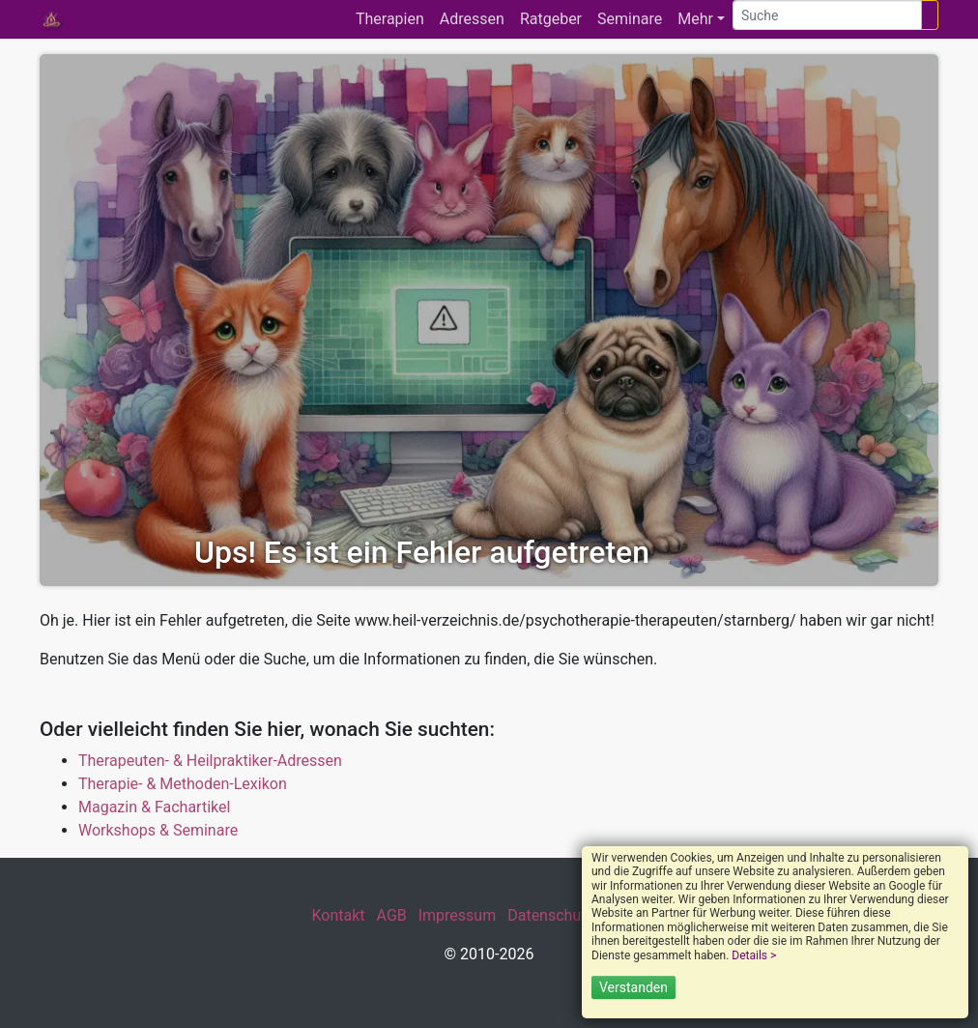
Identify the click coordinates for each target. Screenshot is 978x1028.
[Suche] (827, 15)
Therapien (390, 19)
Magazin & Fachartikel (154, 807)
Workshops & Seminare (158, 830)
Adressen (472, 19)
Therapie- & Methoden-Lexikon (182, 784)
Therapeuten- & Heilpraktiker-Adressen (210, 760)
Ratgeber (551, 19)
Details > (754, 955)
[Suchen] (929, 15)
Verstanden (633, 987)
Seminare (629, 19)
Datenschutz (550, 915)
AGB (392, 915)
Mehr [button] (695, 19)
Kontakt (337, 915)
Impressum (457, 915)
